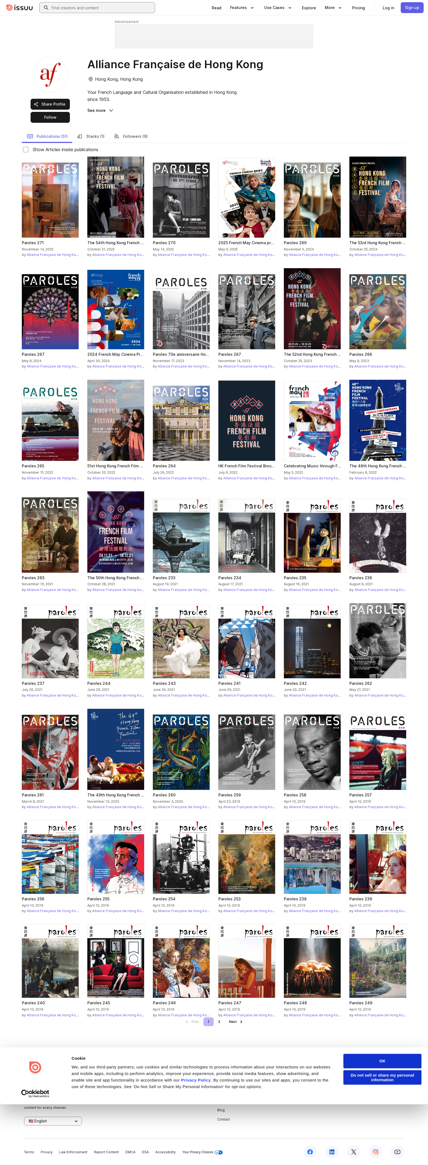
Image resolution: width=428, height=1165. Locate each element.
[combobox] (102, 7)
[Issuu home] (19, 8)
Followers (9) (130, 136)
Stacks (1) (90, 136)
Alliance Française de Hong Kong (53, 255)
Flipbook (288, 1092)
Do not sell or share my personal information (382, 1138)
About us (224, 1073)
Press (222, 1101)
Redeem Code (356, 1092)
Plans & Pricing (229, 1092)
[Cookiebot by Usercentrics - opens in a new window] (35, 1154)
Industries (289, 1101)
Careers (224, 1082)
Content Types (292, 1073)
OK (382, 1121)
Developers (354, 1073)
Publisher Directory (360, 1082)
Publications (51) (47, 136)
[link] (216, 7)
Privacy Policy (196, 1141)
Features (288, 1082)
